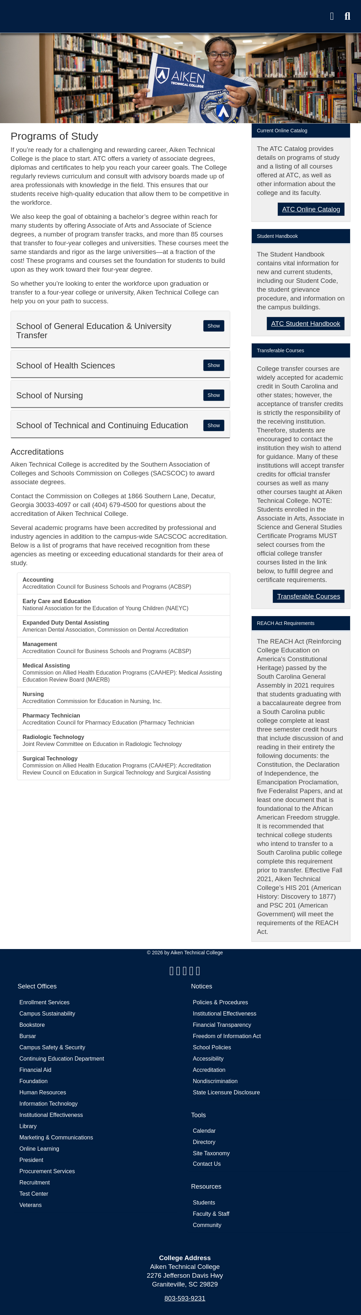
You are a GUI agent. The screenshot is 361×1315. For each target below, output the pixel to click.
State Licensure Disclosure (226, 1092)
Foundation (33, 1081)
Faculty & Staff (211, 1214)
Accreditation (209, 1070)
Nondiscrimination (215, 1081)
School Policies (212, 1047)
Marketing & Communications (56, 1137)
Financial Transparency (222, 1025)
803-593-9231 (184, 1298)
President (31, 1160)
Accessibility (208, 1059)
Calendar (204, 1131)
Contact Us (207, 1164)
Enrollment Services (44, 1002)
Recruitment (34, 1183)
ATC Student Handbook (305, 323)
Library (28, 1126)
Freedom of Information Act (227, 1036)
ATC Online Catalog (311, 209)
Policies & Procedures (220, 1002)
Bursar (27, 1036)
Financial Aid (35, 1070)
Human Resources (42, 1092)
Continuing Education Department (61, 1059)
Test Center (33, 1194)
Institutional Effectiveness (51, 1115)
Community (207, 1225)
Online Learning (39, 1149)
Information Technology (48, 1104)
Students (204, 1203)
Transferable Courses (308, 596)
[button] (347, 16)
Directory (204, 1142)
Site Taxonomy (211, 1153)
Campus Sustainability (47, 1014)
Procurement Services (47, 1171)
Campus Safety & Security (52, 1047)
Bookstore (32, 1025)
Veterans (30, 1205)
